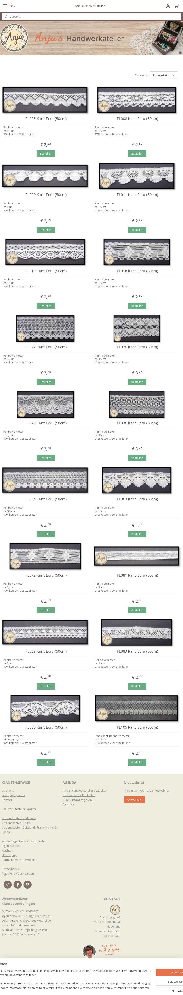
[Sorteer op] (164, 75)
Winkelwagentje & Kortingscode (23, 841)
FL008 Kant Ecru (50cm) (137, 119)
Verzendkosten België (16, 823)
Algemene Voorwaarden (18, 874)
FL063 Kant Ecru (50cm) (137, 499)
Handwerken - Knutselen (79, 795)
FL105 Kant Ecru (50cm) (137, 727)
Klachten (7, 850)
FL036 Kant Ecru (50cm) (137, 423)
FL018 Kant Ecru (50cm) (137, 271)
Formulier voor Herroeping (19, 860)
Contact (7, 800)
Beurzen (68, 804)
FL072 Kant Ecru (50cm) (46, 575)
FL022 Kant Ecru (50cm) (46, 347)
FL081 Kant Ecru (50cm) (137, 575)
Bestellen (46, 153)
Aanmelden (134, 800)
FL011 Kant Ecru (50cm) (137, 195)
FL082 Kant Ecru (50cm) (46, 651)
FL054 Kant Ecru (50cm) (46, 499)
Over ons (8, 790)
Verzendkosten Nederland (19, 818)
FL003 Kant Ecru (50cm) (46, 119)
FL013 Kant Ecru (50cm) (46, 271)
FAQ (4, 809)
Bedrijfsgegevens (13, 795)
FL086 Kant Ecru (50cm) (46, 727)
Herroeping (9, 855)
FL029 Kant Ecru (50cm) (46, 423)
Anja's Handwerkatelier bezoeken (85, 790)
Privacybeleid (10, 869)
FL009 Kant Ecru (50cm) (46, 195)
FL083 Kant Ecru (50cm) (137, 651)
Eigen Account (11, 846)
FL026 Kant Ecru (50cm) (137, 347)
